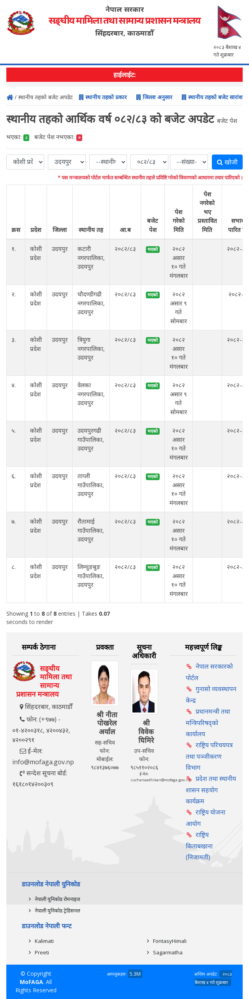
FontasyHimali (170, 940)
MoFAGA (31, 982)
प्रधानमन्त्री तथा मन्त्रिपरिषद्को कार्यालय (208, 722)
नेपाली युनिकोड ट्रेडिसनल (57, 910)
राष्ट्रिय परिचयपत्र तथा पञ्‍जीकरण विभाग (209, 756)
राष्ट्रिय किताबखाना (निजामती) (199, 845)
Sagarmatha (168, 952)
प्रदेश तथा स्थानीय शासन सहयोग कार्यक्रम (211, 789)
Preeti (42, 952)
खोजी (227, 162)
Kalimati (44, 940)
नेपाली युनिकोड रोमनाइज (57, 899)
